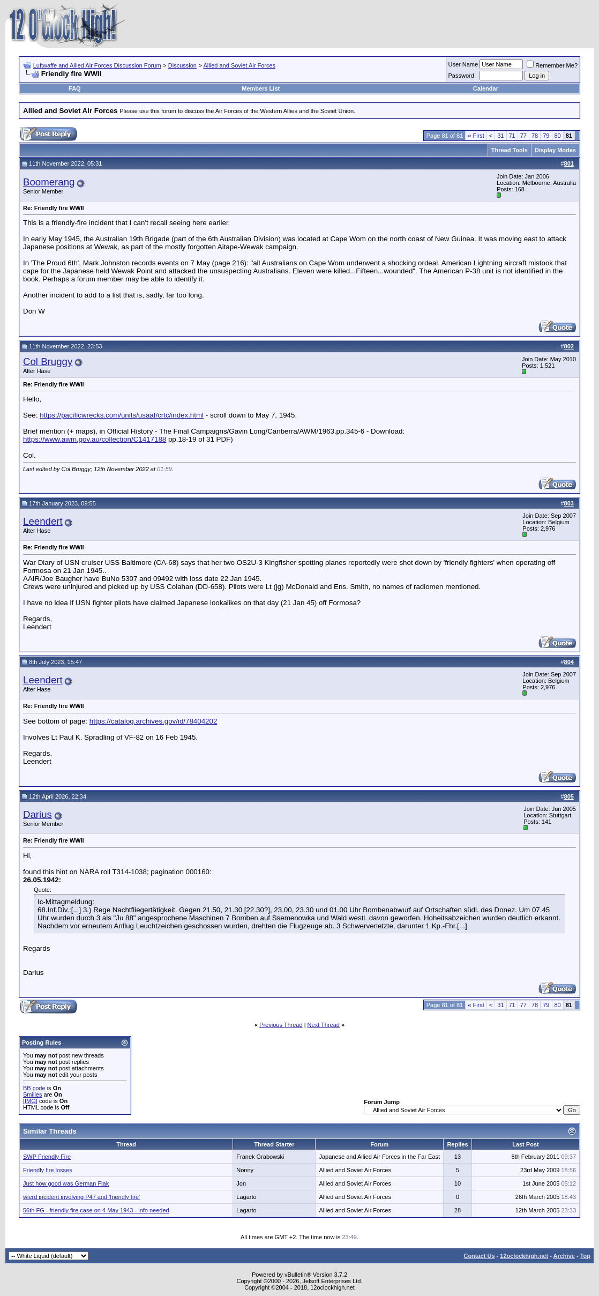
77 (523, 135)
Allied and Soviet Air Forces (240, 65)
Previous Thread (281, 1025)
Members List (261, 88)
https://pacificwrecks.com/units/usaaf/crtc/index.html (122, 415)
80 (558, 135)
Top (585, 1256)
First (476, 135)
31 (500, 135)
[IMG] (30, 1101)
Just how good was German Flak (66, 1183)
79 (546, 135)
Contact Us (479, 1256)
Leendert (43, 521)
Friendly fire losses (47, 1170)
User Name (463, 64)
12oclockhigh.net (524, 1256)
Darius (37, 814)
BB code (34, 1088)
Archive (564, 1256)
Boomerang (48, 182)
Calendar (485, 88)
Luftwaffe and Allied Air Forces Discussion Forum (97, 65)
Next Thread (324, 1025)
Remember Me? (552, 65)
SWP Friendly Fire (47, 1156)
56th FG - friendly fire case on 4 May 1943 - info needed (96, 1210)
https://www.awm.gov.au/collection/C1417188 (94, 439)
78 (534, 135)
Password (461, 75)
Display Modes (555, 150)
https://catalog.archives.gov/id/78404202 (153, 721)
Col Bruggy (47, 361)
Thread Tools (509, 150)
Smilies (32, 1094)
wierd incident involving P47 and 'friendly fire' (81, 1197)
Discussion (182, 65)
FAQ (75, 88)
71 (512, 135)
